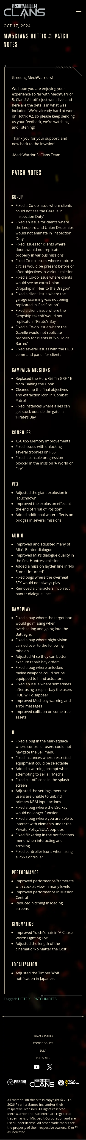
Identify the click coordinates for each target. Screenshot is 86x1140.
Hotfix (24, 998)
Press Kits (43, 1058)
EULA (43, 1051)
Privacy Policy (43, 1036)
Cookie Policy (43, 1043)
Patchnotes (45, 998)
